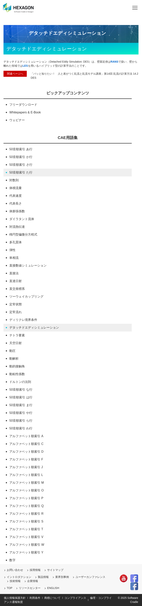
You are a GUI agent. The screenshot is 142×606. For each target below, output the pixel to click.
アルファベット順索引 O (26, 490)
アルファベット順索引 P (26, 498)
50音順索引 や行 (20, 412)
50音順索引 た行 (20, 172)
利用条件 (34, 597)
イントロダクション (19, 576)
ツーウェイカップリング (26, 296)
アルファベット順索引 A (26, 436)
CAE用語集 (67, 138)
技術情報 (15, 581)
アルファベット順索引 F (26, 459)
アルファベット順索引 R (26, 513)
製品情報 (43, 576)
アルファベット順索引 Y (26, 552)
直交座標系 (17, 288)
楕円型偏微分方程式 (23, 234)
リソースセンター (30, 588)
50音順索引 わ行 (20, 428)
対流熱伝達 (17, 226)
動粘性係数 (17, 374)
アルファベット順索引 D (26, 451)
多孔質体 (15, 242)
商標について (52, 597)
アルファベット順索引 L (26, 475)
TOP (9, 588)
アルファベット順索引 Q (26, 506)
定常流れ (15, 312)
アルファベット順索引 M (26, 482)
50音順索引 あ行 (20, 149)
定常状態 (15, 304)
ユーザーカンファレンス (90, 576)
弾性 (12, 250)
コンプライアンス (75, 597)
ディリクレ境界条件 (23, 319)
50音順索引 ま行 (20, 405)
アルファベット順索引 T (26, 529)
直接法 (14, 273)
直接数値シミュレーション (28, 265)
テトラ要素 (17, 335)
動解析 (14, 358)
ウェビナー (17, 120)
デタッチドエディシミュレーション (34, 327)
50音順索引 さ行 (20, 164)
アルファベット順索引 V (26, 537)
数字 (12, 560)
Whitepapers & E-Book (25, 112)
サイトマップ (55, 569)
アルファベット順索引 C (26, 443)
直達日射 (15, 281)
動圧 (12, 350)
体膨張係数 (17, 211)
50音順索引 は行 (20, 397)
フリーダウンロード (23, 104)
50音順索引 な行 (20, 389)
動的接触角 (17, 366)
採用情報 (35, 569)
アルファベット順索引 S (26, 521)
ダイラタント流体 (21, 219)
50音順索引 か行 (20, 157)
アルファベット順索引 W (26, 544)
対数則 (14, 180)
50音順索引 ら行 (20, 420)
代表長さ (15, 203)
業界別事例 (62, 576)
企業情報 (32, 581)
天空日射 (15, 343)
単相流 (14, 257)
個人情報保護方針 (15, 597)
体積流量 (15, 188)
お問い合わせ (15, 569)
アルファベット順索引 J (26, 467)
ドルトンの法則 (20, 381)
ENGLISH (53, 588)
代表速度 (15, 195)
